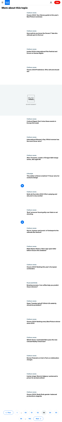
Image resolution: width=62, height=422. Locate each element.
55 (56, 412)
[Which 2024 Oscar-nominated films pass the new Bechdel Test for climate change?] (43, 345)
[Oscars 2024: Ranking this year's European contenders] (43, 272)
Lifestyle (30, 173)
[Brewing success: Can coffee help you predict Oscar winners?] (43, 291)
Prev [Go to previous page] (9, 412)
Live (57, 2)
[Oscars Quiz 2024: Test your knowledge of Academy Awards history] (43, 39)
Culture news (31, 12)
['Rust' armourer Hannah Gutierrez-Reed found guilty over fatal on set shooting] (43, 218)
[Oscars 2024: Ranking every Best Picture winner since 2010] (43, 327)
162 (29, 418)
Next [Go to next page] (37, 418)
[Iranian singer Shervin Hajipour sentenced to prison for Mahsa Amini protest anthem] (43, 382)
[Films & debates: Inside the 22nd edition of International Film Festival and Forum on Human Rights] (43, 57)
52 (38, 412)
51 (32, 412)
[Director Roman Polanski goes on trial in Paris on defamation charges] (43, 364)
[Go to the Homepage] (7, 2)
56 (21, 418)
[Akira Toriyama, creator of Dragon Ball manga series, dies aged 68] (43, 163)
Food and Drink (32, 283)
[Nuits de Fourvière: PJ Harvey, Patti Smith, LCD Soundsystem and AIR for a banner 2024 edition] (43, 200)
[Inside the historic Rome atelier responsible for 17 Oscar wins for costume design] (43, 181)
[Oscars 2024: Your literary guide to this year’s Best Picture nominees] (43, 21)
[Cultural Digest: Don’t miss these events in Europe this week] (43, 127)
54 (50, 412)
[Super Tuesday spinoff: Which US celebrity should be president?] (43, 309)
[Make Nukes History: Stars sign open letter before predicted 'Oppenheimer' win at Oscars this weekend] (43, 254)
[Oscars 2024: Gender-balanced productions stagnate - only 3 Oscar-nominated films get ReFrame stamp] (43, 400)
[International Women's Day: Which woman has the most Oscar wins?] (43, 145)
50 (26, 412)
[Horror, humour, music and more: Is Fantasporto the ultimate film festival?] (43, 236)
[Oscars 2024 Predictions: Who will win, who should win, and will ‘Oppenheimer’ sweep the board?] (43, 75)
